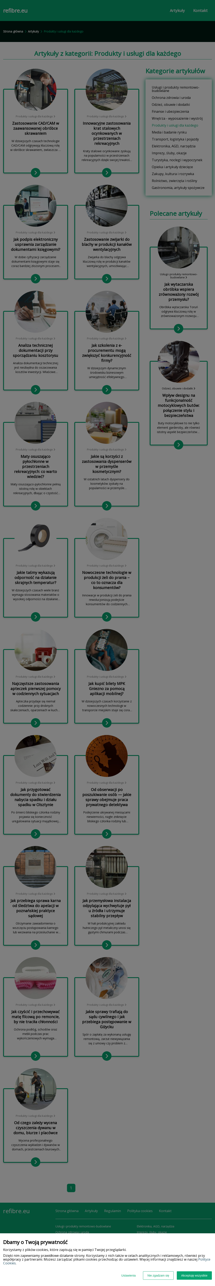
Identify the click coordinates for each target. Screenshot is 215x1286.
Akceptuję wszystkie (194, 1275)
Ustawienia (128, 1275)
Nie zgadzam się (158, 1275)
